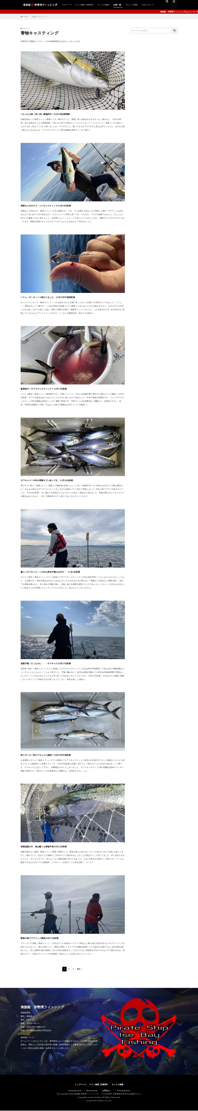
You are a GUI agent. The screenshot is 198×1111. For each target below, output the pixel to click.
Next (78, 969)
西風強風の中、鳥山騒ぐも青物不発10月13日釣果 (58, 846)
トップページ (78, 1084)
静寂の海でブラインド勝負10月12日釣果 (51, 938)
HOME (25, 17)
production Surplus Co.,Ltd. (99, 1101)
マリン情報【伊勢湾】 (84, 5)
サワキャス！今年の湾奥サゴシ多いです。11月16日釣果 (63, 480)
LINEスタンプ (148, 5)
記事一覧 (117, 5)
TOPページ (67, 5)
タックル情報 (103, 5)
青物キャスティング (39, 17)
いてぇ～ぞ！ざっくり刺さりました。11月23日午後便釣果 (65, 297)
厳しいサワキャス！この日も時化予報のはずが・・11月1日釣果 (69, 571)
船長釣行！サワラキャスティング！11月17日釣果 (58, 388)
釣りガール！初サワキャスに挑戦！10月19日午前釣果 (61, 754)
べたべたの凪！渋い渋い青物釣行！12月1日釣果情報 (60, 114)
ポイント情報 (131, 5)
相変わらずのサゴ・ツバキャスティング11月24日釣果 (62, 205)
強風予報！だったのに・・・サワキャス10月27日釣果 (61, 663)
